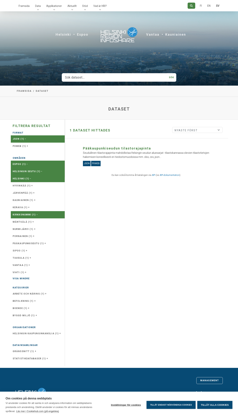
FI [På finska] (201, 5)
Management (209, 380)
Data (38, 5)
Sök (171, 77)
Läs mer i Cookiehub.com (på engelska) (37, 411)
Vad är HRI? (100, 5)
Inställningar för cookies (126, 405)
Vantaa (152, 34)
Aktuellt (72, 5)
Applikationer (54, 5)
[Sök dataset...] (114, 77)
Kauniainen (175, 34)
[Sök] (191, 6)
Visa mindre (21, 278)
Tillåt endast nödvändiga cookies (171, 405)
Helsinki (63, 34)
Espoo (82, 34)
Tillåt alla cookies (215, 405)
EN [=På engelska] (208, 5)
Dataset (42, 91)
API (153, 175)
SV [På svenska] (217, 5)
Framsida (24, 5)
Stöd (85, 5)
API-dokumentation (170, 175)
